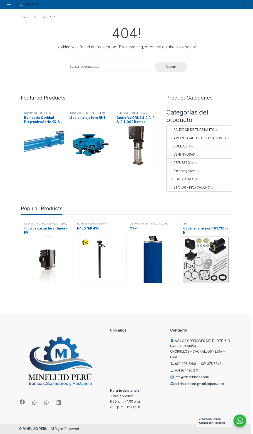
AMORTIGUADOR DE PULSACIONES (196, 138)
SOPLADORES (79, 113)
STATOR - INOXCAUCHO (188, 187)
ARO (185, 223)
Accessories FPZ (35, 223)
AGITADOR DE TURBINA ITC (190, 130)
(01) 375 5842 (211, 364)
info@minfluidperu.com (191, 377)
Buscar (171, 67)
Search (237, 4)
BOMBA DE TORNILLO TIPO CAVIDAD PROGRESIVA (40, 114)
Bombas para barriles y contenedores (91, 225)
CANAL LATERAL (57, 223)
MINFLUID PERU (35, 429)
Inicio (24, 17)
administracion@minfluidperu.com (199, 384)
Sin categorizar (181, 171)
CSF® (133, 223)
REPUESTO (178, 163)
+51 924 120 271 (186, 370)
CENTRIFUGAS (181, 154)
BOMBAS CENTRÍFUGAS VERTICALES (132, 114)
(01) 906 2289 (185, 364)
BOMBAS (177, 146)
